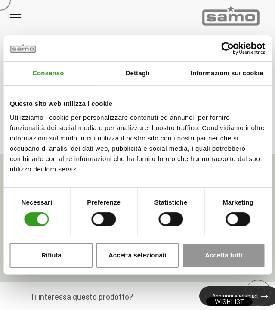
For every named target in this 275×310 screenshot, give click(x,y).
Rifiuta (51, 255)
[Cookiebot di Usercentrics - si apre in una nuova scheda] (227, 48)
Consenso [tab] (48, 73)
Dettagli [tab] (138, 73)
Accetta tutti (223, 255)
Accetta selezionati (137, 255)
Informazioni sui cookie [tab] (227, 73)
